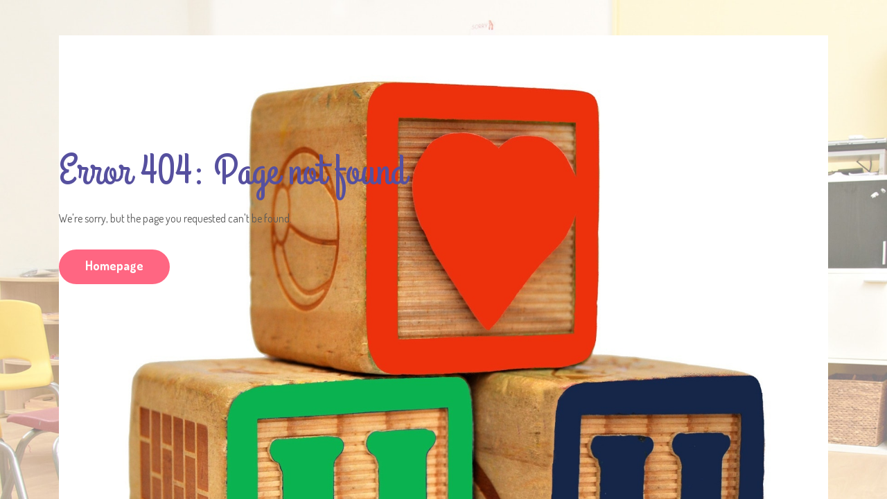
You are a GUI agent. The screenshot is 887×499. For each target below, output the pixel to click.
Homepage (114, 265)
